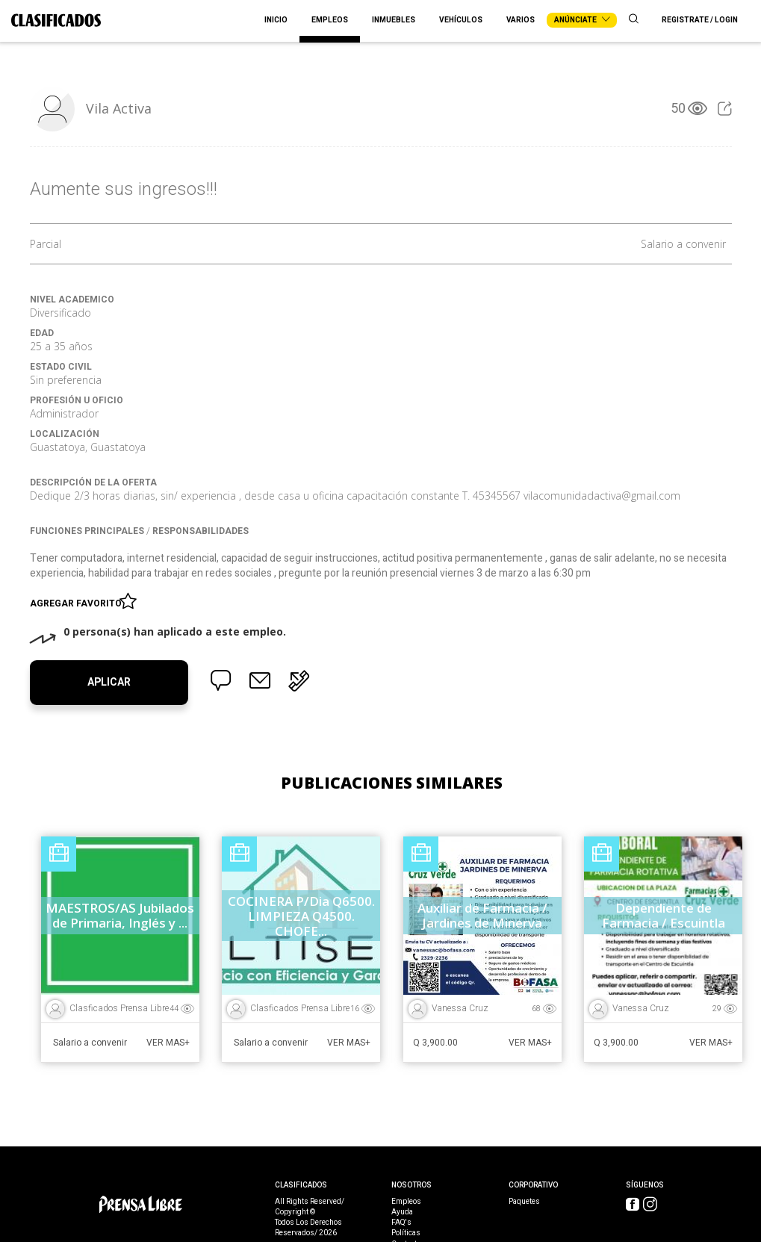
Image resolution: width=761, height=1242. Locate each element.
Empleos (329, 20)
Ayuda (402, 1212)
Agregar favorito (78, 600)
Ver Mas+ (168, 1042)
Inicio (276, 20)
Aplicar (109, 682)
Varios (520, 20)
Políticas (405, 1233)
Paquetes (524, 1201)
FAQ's (401, 1222)
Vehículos (460, 20)
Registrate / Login (700, 20)
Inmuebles (393, 20)
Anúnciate (581, 20)
